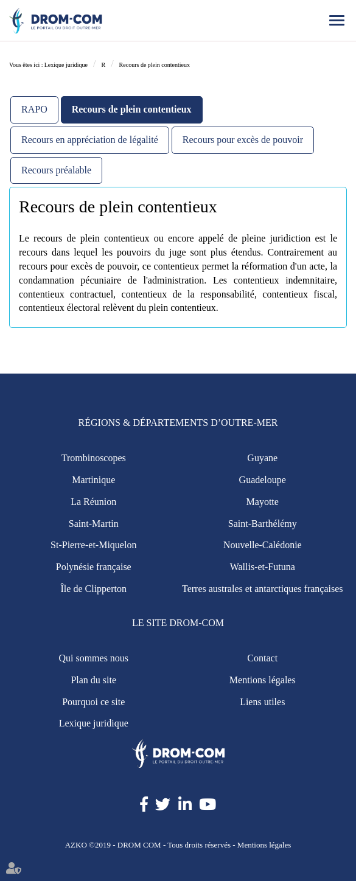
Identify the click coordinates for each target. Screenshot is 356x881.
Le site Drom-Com (178, 623)
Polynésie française (93, 567)
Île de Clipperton (94, 588)
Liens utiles (262, 702)
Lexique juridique (66, 64)
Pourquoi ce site (93, 702)
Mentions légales (262, 680)
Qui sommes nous (93, 658)
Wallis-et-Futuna (262, 567)
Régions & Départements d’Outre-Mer (178, 422)
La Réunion (93, 501)
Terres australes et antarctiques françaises (262, 588)
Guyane (262, 458)
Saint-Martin (94, 523)
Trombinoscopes (93, 458)
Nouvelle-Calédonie (262, 545)
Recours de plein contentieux (154, 64)
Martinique (93, 480)
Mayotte (262, 501)
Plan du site (93, 680)
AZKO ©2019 (88, 844)
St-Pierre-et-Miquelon (93, 545)
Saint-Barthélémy (262, 523)
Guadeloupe (262, 480)
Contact (262, 658)
